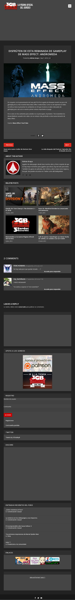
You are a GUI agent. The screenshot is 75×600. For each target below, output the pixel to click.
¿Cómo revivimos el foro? (14, 510)
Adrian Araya (34, 58)
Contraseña (7, 407)
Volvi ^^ (8, 542)
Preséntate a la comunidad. (17, 544)
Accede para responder (52, 271)
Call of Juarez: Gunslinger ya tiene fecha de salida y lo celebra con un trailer (53, 238)
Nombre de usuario (10, 399)
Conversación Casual (15, 512)
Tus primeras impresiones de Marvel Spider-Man (22, 534)
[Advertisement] (37, 27)
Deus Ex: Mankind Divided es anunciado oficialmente (53, 209)
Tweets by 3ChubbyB (13, 437)
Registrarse (9, 421)
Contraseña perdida (12, 425)
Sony (9, 536)
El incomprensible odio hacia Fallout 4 (19, 526)
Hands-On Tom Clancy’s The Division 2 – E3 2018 (20, 209)
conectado (22, 307)
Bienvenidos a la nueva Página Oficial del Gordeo (20, 238)
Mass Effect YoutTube (20, 123)
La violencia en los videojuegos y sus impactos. (22, 518)
